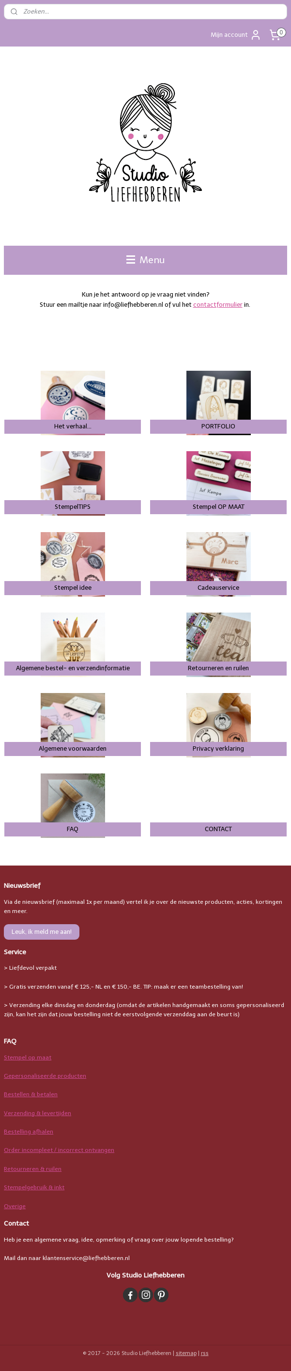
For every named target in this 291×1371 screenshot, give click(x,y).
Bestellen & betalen (31, 1094)
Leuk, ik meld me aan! (42, 931)
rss (205, 1353)
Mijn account (236, 35)
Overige (15, 1206)
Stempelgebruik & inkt (34, 1187)
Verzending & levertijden (37, 1113)
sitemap (186, 1353)
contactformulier (218, 304)
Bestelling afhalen (28, 1131)
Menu (145, 260)
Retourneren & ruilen (32, 1169)
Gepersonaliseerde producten (45, 1075)
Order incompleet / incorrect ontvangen (59, 1150)
